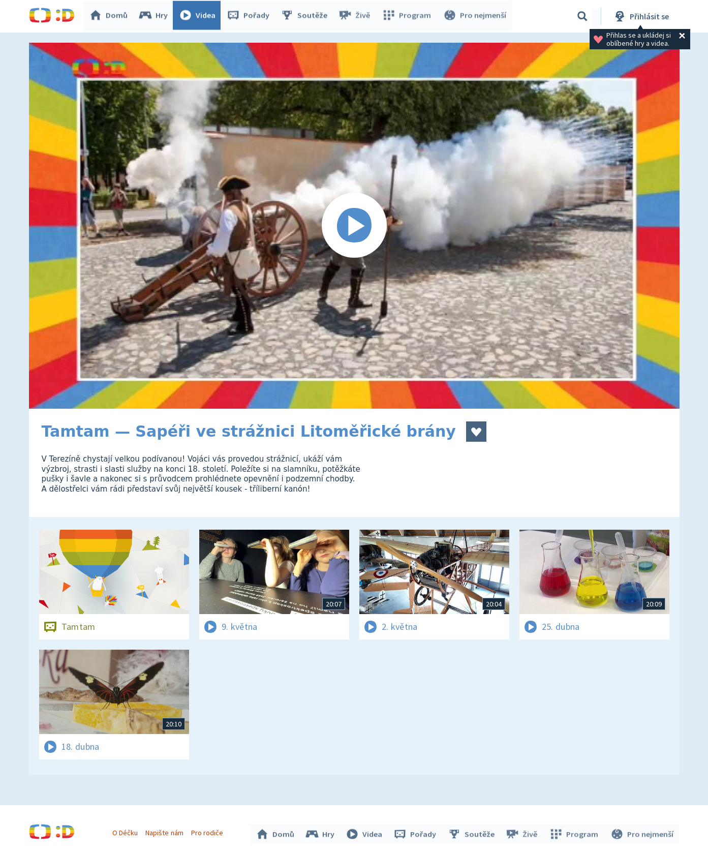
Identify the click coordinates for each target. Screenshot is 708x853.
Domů (111, 16)
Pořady (250, 16)
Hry (156, 16)
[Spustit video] (354, 226)
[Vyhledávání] (582, 16)
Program (408, 16)
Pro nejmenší (475, 16)
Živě (357, 16)
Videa (200, 16)
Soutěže (306, 16)
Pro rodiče (208, 831)
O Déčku (126, 831)
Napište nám (165, 831)
